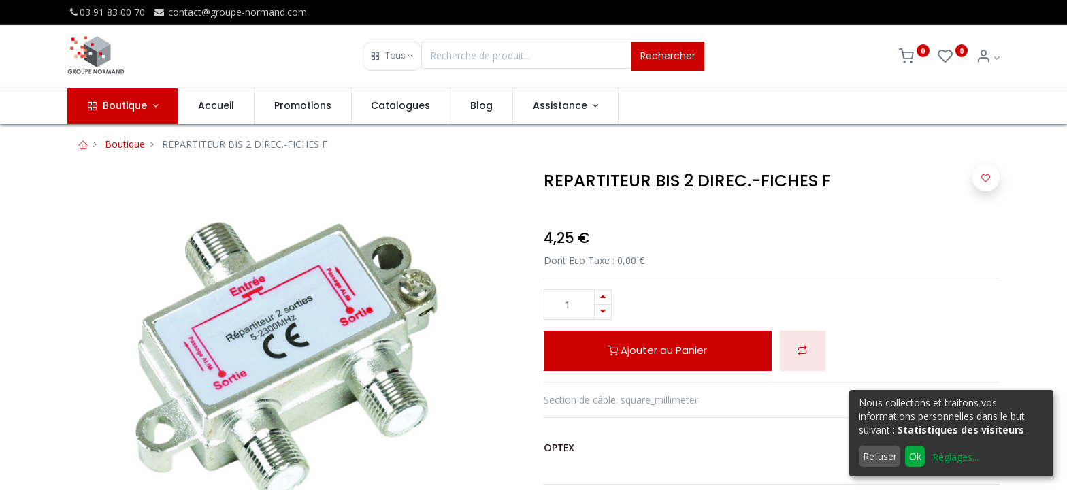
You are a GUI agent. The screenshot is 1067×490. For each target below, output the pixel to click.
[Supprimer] (603, 312)
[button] (392, 56)
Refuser (880, 456)
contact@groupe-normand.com (230, 11)
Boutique (125, 143)
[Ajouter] (603, 297)
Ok (915, 456)
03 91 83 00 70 (106, 11)
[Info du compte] (988, 57)
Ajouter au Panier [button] (657, 350)
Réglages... (955, 457)
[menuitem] (216, 106)
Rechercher (667, 56)
